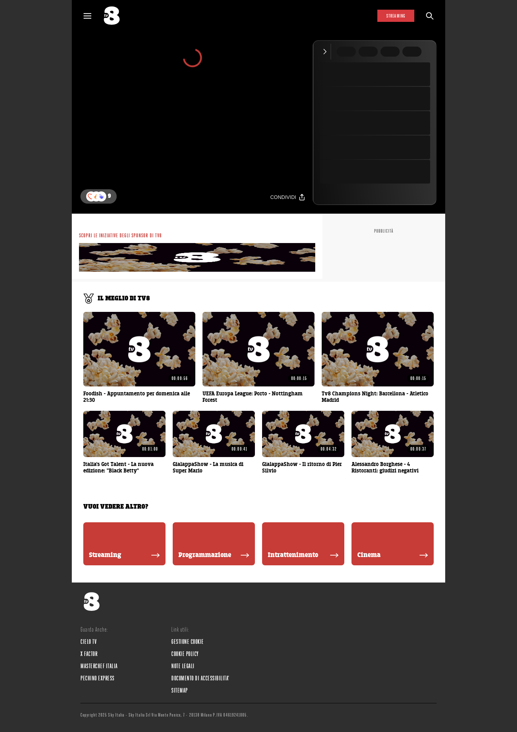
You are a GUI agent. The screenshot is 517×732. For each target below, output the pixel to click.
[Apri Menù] (92, 15)
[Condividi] (288, 197)
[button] (101, 196)
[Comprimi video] (326, 52)
